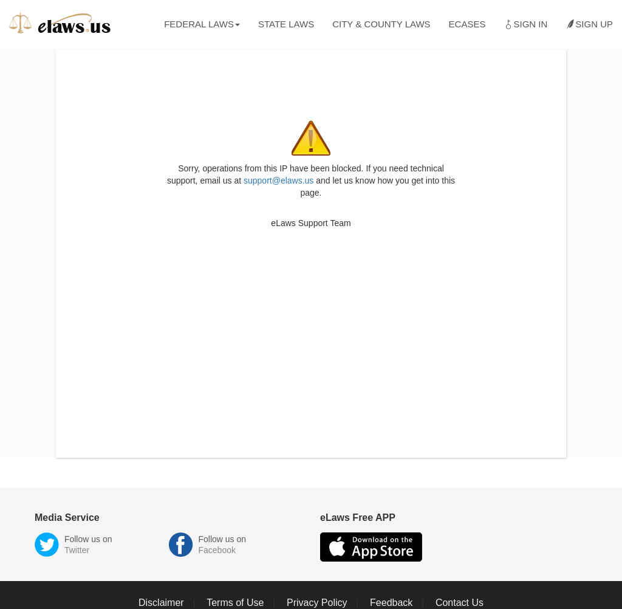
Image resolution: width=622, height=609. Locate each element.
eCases (467, 24)
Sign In (525, 24)
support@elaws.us (278, 180)
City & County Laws (381, 24)
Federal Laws (202, 24)
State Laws (286, 24)
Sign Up (589, 24)
